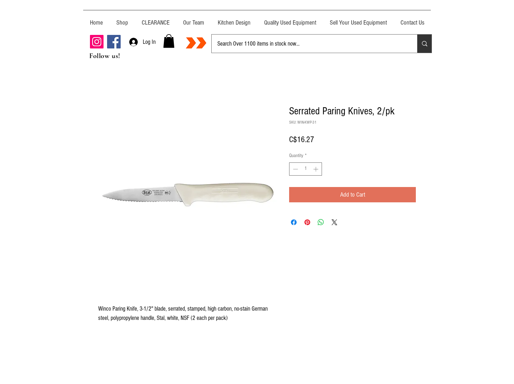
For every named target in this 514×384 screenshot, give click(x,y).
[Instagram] (97, 41)
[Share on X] (334, 222)
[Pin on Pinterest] (307, 222)
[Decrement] (294, 169)
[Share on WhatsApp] (321, 222)
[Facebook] (114, 41)
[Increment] (316, 169)
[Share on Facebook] (293, 222)
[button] (169, 41)
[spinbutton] (305, 169)
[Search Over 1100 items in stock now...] (309, 44)
